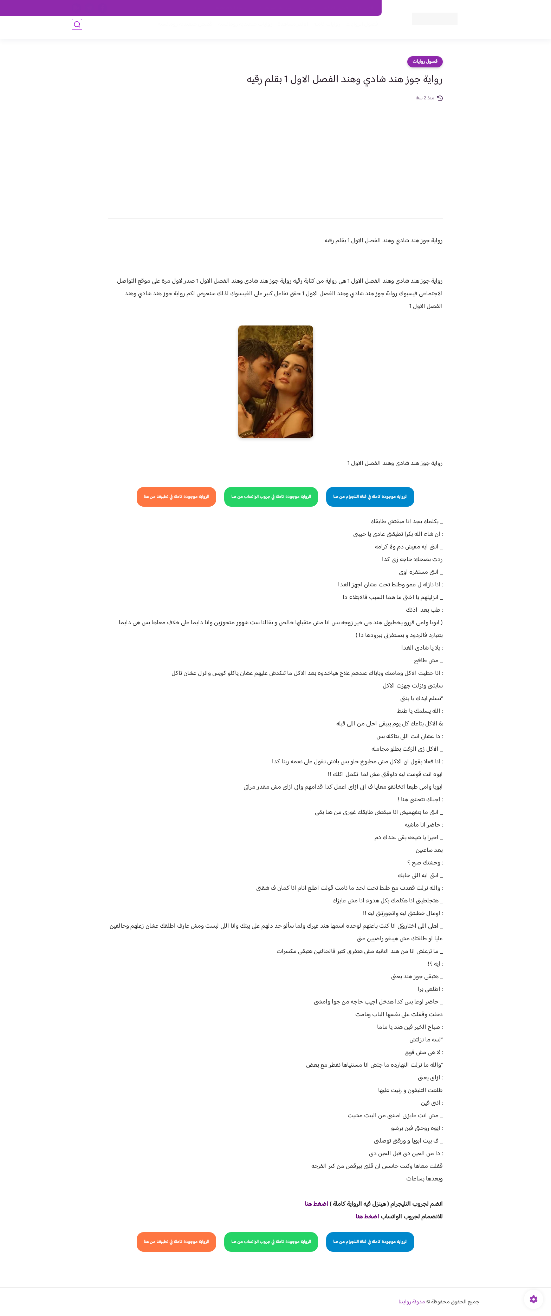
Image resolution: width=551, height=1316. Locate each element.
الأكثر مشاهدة (288, 29)
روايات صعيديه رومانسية (241, 29)
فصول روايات (425, 62)
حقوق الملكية (336, 8)
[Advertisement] (275, 155)
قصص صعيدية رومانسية (181, 29)
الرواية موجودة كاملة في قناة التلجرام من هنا (370, 497)
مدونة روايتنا (411, 1302)
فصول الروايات (357, 29)
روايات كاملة (322, 29)
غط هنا (313, 1204)
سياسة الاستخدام (275, 8)
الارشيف (199, 8)
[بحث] (77, 28)
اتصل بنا (366, 8)
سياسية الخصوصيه (233, 8)
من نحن (307, 8)
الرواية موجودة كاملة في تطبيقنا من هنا (176, 497)
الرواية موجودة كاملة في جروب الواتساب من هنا (271, 497)
